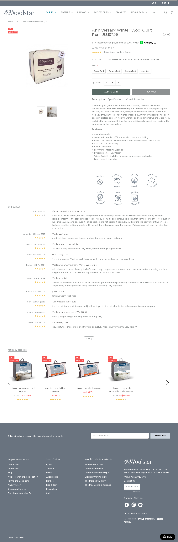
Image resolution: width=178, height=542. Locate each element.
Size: (95, 65)
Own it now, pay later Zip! (20, 493)
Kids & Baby (139, 12)
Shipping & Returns (17, 489)
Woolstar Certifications (96, 476)
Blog (10, 472)
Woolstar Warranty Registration (23, 476)
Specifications (115, 99)
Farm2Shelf (13, 468)
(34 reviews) (109, 52)
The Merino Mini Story (95, 481)
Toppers (67, 12)
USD (155, 3)
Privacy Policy (14, 485)
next (167, 382)
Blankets (121, 12)
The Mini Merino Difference (98, 485)
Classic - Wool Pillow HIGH (88, 388)
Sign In (165, 3)
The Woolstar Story (94, 464)
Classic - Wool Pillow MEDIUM (55, 390)
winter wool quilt (129, 121)
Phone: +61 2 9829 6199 (135, 476)
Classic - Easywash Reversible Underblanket (121, 390)
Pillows (83, 12)
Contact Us (13, 464)
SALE (48, 493)
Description (98, 99)
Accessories (102, 12)
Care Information (135, 99)
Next (89, 338)
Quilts (51, 12)
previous (9, 382)
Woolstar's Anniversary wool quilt (143, 114)
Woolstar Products (94, 468)
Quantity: (96, 82)
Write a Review (124, 52)
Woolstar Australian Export (97, 472)
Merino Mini (51, 489)
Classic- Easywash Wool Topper (23, 390)
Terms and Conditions (18, 481)
